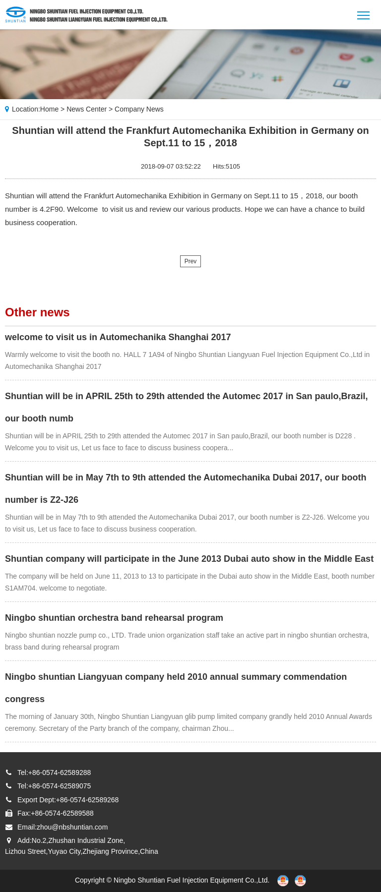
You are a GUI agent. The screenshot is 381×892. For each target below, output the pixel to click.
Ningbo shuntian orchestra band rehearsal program (114, 618)
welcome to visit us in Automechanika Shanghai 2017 (118, 337)
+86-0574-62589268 (87, 800)
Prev (191, 261)
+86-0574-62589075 (59, 786)
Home (49, 109)
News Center (86, 109)
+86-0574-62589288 (59, 772)
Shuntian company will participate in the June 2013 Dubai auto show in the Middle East (189, 559)
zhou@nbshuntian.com (72, 827)
